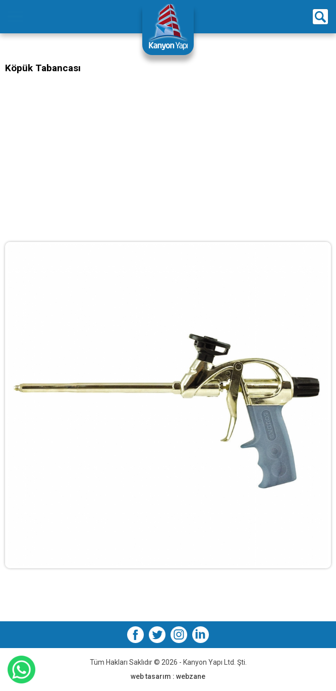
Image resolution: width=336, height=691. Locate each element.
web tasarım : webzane (168, 676)
